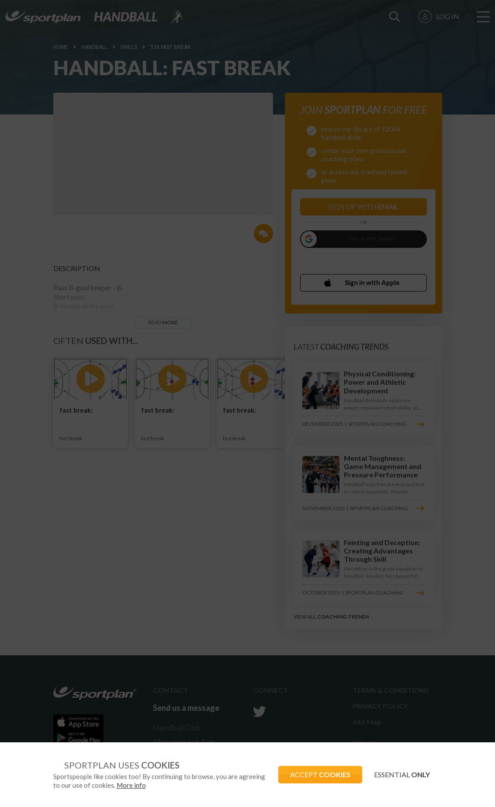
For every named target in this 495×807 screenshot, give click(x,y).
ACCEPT (317, 774)
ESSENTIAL (401, 774)
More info (158, 785)
